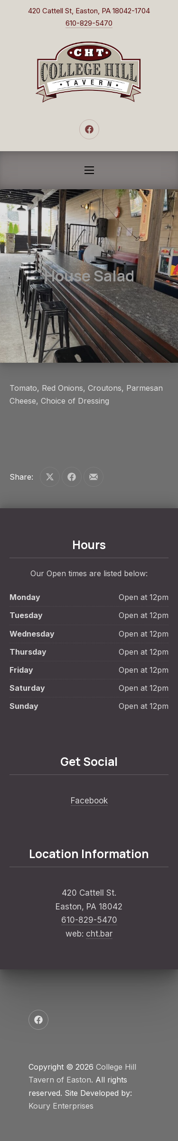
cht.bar (99, 933)
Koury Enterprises (61, 1106)
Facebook (89, 800)
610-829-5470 (89, 23)
